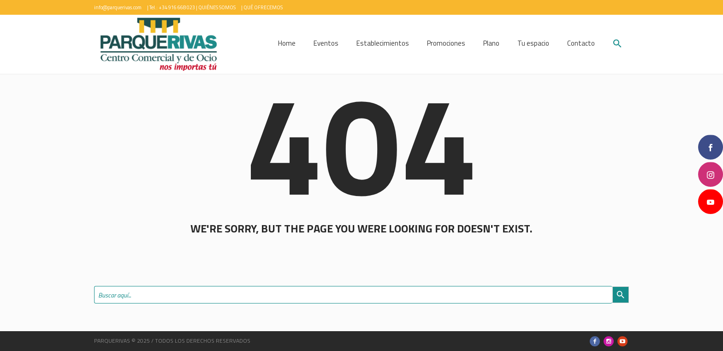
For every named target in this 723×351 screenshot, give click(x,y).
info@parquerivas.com (118, 7)
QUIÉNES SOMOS (217, 7)
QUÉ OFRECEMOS (263, 7)
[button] (617, 44)
